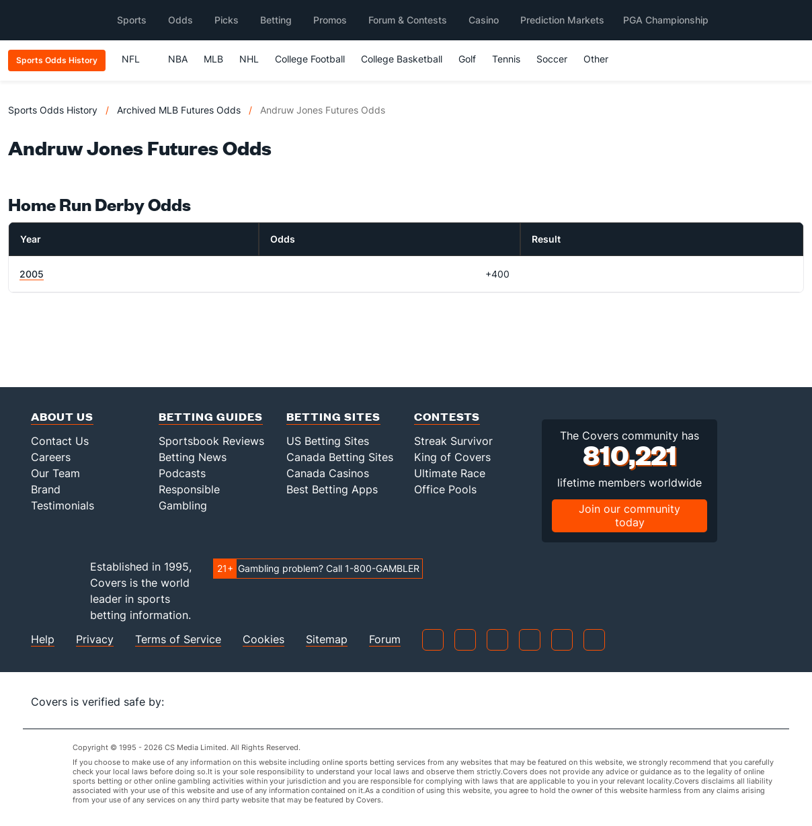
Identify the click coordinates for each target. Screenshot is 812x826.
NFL (137, 59)
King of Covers (452, 457)
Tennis (506, 59)
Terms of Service (178, 639)
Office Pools (445, 489)
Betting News (193, 457)
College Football (310, 59)
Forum (385, 639)
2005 (31, 274)
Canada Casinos (327, 473)
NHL (249, 59)
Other (601, 59)
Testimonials (62, 505)
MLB (213, 59)
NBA (178, 59)
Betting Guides (211, 416)
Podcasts (182, 473)
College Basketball (401, 59)
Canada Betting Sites (339, 457)
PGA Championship (665, 20)
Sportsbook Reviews (211, 441)
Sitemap (327, 639)
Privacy (95, 639)
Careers (51, 457)
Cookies (263, 639)
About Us (62, 416)
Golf (467, 59)
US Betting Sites (327, 441)
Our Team (55, 473)
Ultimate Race (449, 473)
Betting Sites (333, 416)
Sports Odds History (52, 110)
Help (42, 639)
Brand (45, 489)
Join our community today (629, 515)
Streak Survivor (453, 441)
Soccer (551, 59)
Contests (447, 416)
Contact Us (60, 441)
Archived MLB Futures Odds (179, 110)
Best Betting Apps (332, 489)
